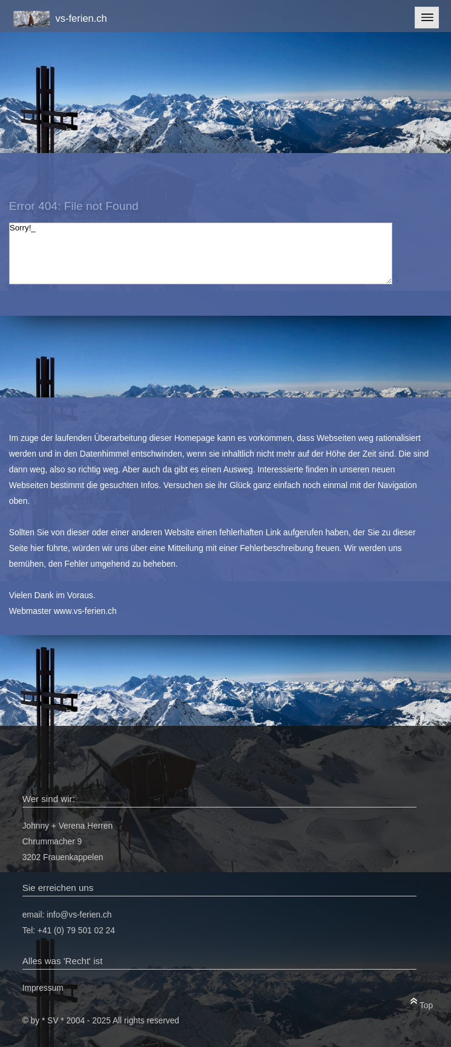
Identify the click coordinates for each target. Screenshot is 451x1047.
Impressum (43, 988)
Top (421, 1003)
